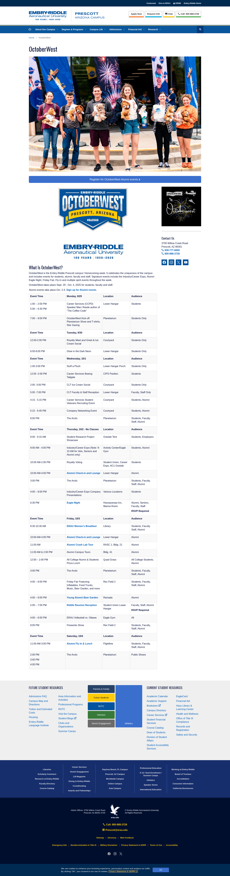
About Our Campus (46, 29)
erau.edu (115, 811)
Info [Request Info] (153, 14)
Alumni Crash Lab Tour (80, 544)
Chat (169, 14)
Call (188, 13)
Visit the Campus (67, 714)
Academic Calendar (157, 696)
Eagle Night (73, 502)
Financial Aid (136, 29)
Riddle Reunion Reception (82, 605)
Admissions (116, 29)
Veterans (101, 715)
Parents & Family (101, 689)
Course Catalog (155, 727)
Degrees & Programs (74, 29)
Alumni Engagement (101, 723)
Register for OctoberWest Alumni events (114, 179)
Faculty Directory (47, 784)
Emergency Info (59, 845)
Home (31, 38)
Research (154, 29)
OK (160, 870)
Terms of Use (156, 845)
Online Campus (115, 784)
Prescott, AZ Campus (115, 774)
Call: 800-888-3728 (115, 824)
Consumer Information (183, 784)
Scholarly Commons (47, 774)
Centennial (151, 3)
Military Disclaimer (108, 845)
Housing (33, 717)
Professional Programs (70, 704)
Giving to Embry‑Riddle (79, 781)
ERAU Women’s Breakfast (82, 526)
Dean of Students (156, 732)
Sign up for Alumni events (81, 290)
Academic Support (157, 701)
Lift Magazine (79, 776)
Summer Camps (67, 731)
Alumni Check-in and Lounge (83, 473)
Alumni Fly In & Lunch (79, 643)
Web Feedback (127, 838)
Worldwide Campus (115, 779)
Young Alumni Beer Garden (82, 597)
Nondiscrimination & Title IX (83, 845)
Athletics (151, 780)
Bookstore (154, 705)
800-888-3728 (171, 253)
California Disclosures (183, 788)
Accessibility (172, 845)
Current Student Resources (164, 688)
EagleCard (182, 696)
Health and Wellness (187, 714)
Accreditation (183, 779)
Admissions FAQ (38, 696)
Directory (112, 838)
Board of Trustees (183, 774)
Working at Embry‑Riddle (183, 769)
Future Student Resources (46, 688)
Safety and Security (186, 734)
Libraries (47, 769)
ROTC (61, 709)
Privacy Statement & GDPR (123, 871)
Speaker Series (151, 785)
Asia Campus (115, 788)
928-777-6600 (171, 250)
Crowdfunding (79, 786)
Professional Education (150, 768)
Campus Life (97, 29)
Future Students (101, 697)
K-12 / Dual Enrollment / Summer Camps (151, 774)
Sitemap (100, 838)
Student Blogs (67, 718)
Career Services (157, 715)
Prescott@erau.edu (115, 830)
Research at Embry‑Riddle (47, 779)
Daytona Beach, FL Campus (115, 769)
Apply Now (136, 14)
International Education (150, 789)
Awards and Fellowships (79, 790)
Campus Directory (156, 710)
